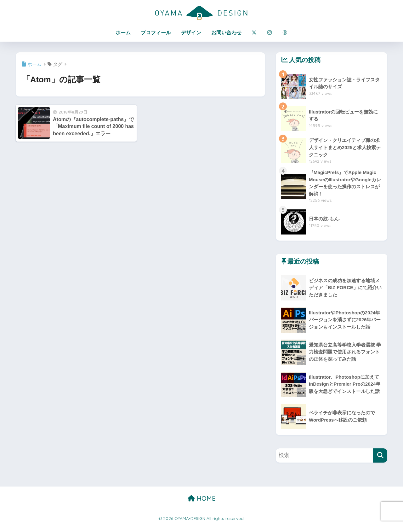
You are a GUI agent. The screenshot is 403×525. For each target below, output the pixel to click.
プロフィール (156, 32)
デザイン (191, 32)
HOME (202, 498)
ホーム (123, 32)
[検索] (380, 455)
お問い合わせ (226, 32)
